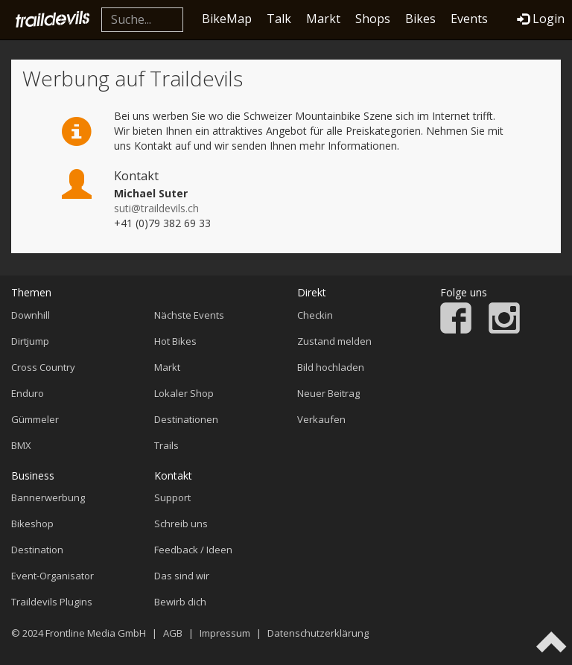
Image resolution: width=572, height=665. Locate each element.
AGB (172, 633)
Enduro (27, 393)
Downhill (30, 315)
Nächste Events (189, 315)
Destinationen (186, 419)
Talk (279, 18)
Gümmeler (35, 419)
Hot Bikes (175, 341)
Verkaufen (321, 419)
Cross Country (43, 367)
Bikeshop (32, 523)
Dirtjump (30, 341)
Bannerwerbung (48, 497)
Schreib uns (181, 523)
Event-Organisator (52, 575)
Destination (37, 549)
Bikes (420, 18)
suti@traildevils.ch (156, 208)
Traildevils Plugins (51, 601)
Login (541, 18)
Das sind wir (181, 575)
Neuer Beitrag (328, 393)
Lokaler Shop (184, 393)
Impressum (225, 633)
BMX (21, 445)
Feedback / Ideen (193, 549)
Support (172, 497)
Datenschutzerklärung (318, 633)
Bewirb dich (180, 601)
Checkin (315, 315)
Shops (372, 18)
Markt (323, 18)
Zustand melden (334, 341)
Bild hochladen (330, 367)
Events (469, 18)
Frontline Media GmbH (95, 633)
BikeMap (227, 18)
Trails (166, 445)
